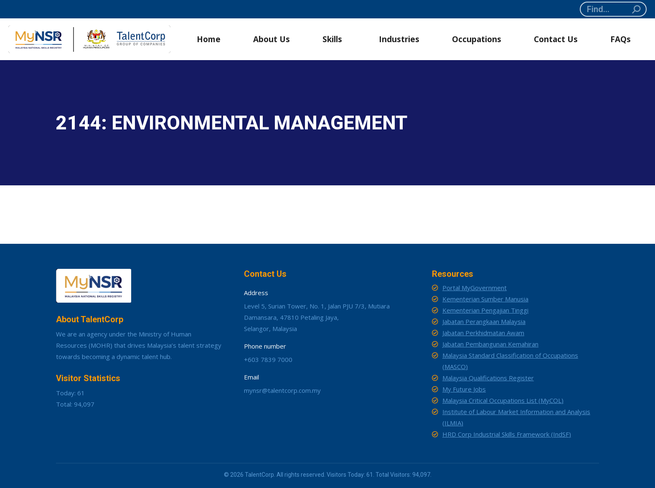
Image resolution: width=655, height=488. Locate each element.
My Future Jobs (464, 389)
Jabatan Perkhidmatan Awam (483, 333)
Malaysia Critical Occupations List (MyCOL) (503, 400)
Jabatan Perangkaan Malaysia (484, 321)
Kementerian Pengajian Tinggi (485, 310)
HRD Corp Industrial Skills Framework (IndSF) (506, 434)
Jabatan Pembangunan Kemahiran (490, 344)
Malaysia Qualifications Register (488, 378)
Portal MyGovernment (474, 287)
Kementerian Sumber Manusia (485, 299)
